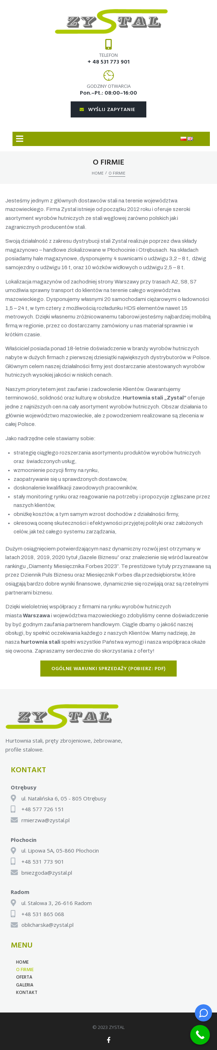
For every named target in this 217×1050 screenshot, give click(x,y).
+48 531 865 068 (42, 914)
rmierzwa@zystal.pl (45, 820)
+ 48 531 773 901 (108, 62)
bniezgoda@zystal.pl (46, 872)
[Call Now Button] (200, 1035)
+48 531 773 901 (42, 861)
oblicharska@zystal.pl (47, 924)
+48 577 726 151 (42, 809)
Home (98, 173)
